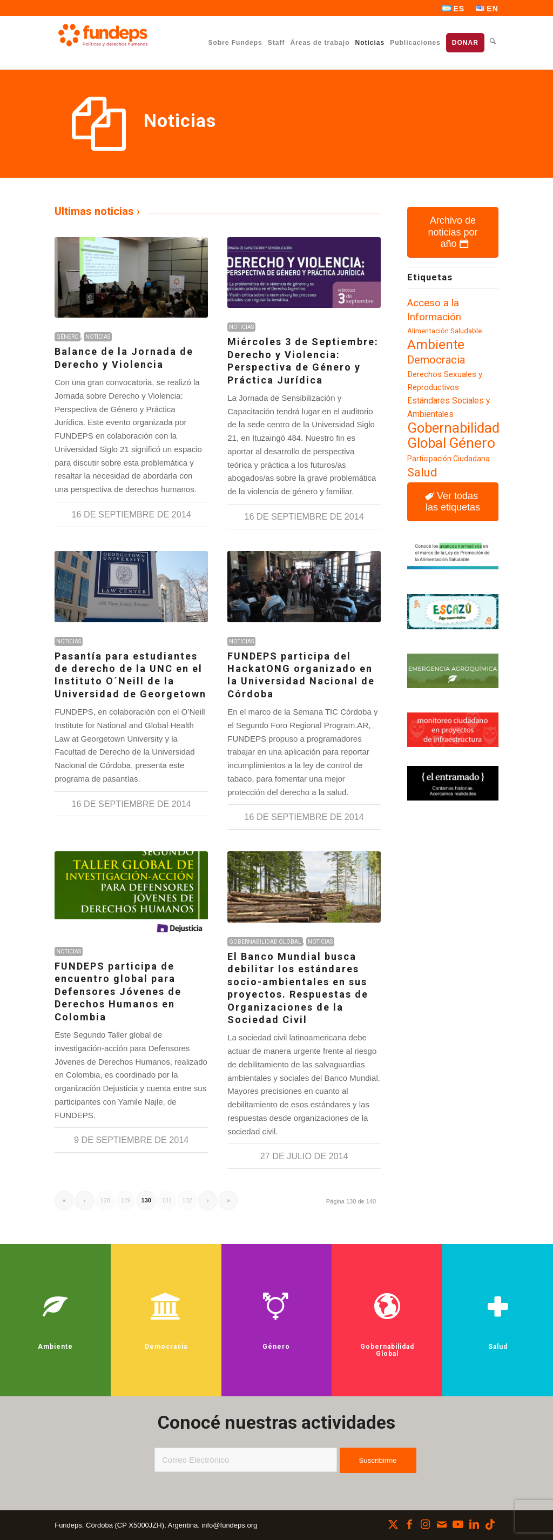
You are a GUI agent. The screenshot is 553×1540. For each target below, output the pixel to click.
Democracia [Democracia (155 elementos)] (436, 359)
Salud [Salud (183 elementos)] (422, 472)
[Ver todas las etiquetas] (452, 501)
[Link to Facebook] (409, 1524)
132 (187, 1200)
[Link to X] (393, 1524)
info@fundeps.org (229, 1525)
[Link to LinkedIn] (474, 1524)
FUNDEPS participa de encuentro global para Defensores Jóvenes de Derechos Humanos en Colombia (118, 991)
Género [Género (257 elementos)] (472, 443)
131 (167, 1200)
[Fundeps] (103, 35)
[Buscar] (492, 42)
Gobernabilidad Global (265, 942)
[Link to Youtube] (458, 1524)
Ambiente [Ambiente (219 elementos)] (435, 344)
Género (67, 337)
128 (105, 1200)
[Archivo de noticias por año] (452, 232)
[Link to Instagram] (425, 1524)
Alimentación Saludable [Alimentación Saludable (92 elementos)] (444, 331)
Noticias (97, 337)
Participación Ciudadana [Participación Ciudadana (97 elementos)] (448, 458)
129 (126, 1200)
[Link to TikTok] (490, 1524)
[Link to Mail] (442, 1524)
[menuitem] (453, 8)
